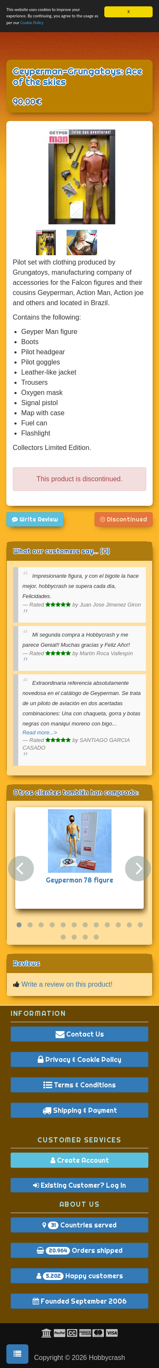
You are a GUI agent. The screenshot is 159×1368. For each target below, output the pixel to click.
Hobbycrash (107, 1357)
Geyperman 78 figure (79, 880)
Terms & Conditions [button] (79, 1085)
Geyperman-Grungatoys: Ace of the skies (77, 76)
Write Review (35, 519)
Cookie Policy (32, 22)
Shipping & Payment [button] (79, 1110)
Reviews (26, 963)
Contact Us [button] (80, 1034)
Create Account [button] (79, 1160)
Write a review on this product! (66, 984)
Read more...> (39, 732)
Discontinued (123, 519)
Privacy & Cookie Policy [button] (79, 1059)
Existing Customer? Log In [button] (79, 1185)
